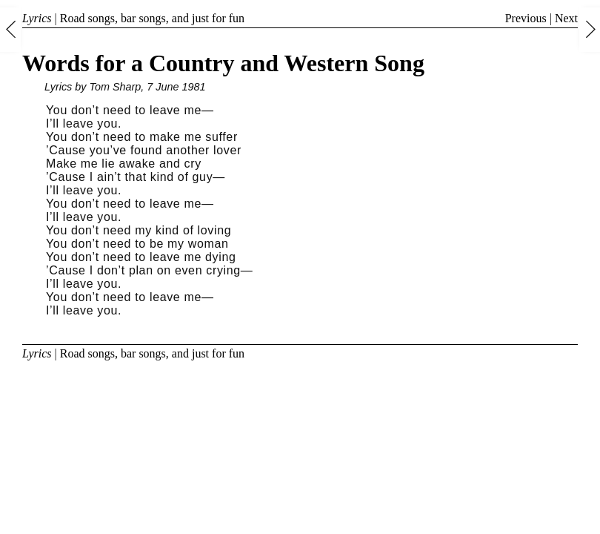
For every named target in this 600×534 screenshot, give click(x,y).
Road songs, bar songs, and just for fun (152, 18)
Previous (526, 18)
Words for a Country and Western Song (223, 63)
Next (566, 18)
